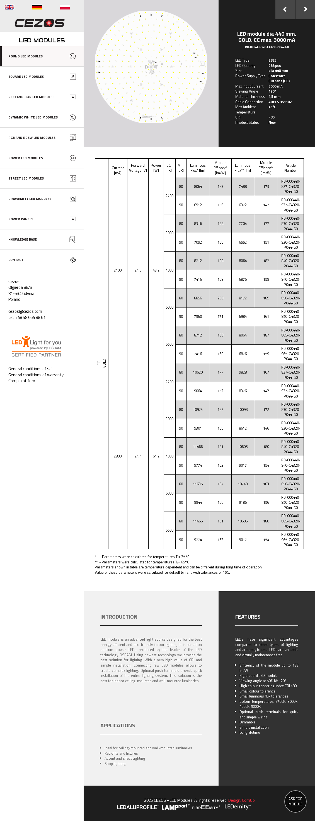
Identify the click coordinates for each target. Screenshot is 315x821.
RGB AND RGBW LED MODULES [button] (31, 137)
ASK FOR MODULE (295, 801)
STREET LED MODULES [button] (26, 178)
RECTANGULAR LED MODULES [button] (31, 97)
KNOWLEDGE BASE (22, 239)
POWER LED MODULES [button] (25, 158)
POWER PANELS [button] (20, 219)
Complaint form (22, 380)
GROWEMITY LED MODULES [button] (29, 198)
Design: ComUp (241, 800)
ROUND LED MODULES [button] (25, 56)
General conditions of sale (31, 368)
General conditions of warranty (36, 375)
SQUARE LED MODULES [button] (26, 76)
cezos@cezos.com (25, 311)
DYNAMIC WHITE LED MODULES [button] (33, 117)
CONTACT (15, 259)
